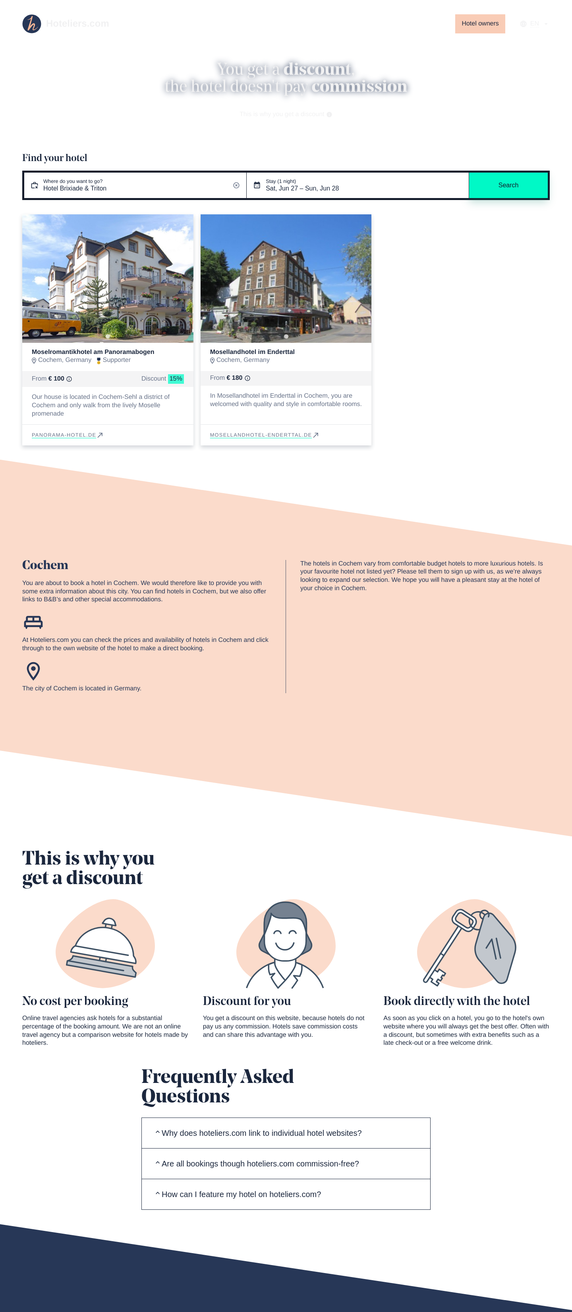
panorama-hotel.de (68, 435)
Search (509, 185)
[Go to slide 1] (108, 336)
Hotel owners (480, 23)
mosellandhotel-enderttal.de (265, 435)
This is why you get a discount (286, 114)
